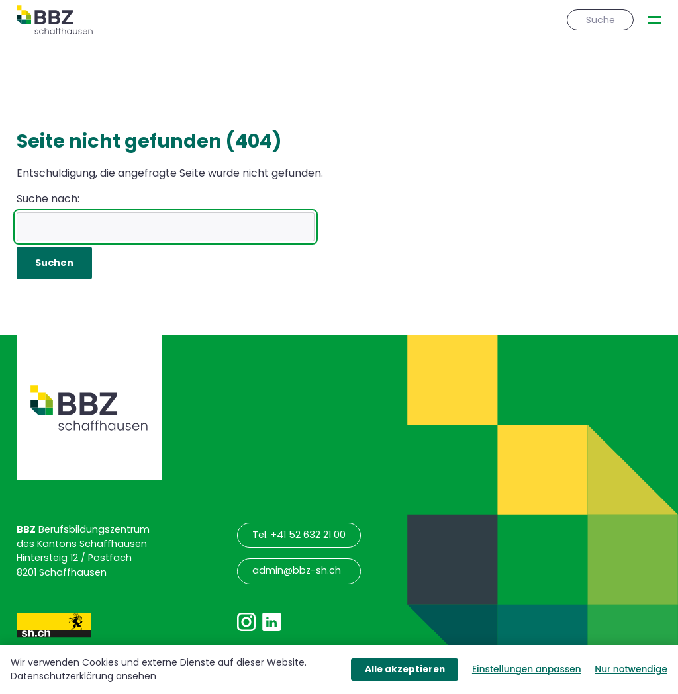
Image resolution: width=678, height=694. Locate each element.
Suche (600, 19)
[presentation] (654, 20)
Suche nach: (48, 198)
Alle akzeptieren (405, 669)
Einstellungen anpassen (526, 669)
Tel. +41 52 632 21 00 (299, 534)
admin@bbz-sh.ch (296, 570)
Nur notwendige (631, 669)
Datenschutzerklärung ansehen (83, 676)
